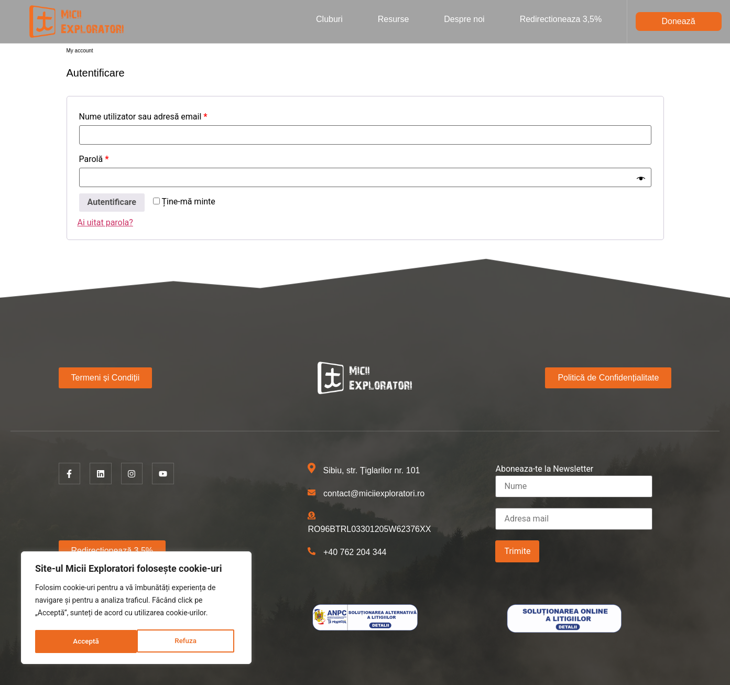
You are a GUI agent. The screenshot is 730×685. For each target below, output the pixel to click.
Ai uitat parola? (105, 222)
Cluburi (329, 19)
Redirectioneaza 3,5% (561, 19)
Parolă (94, 159)
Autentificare (112, 202)
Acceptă (186, 641)
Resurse (393, 19)
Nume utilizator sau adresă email (143, 117)
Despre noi (464, 19)
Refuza (83, 641)
